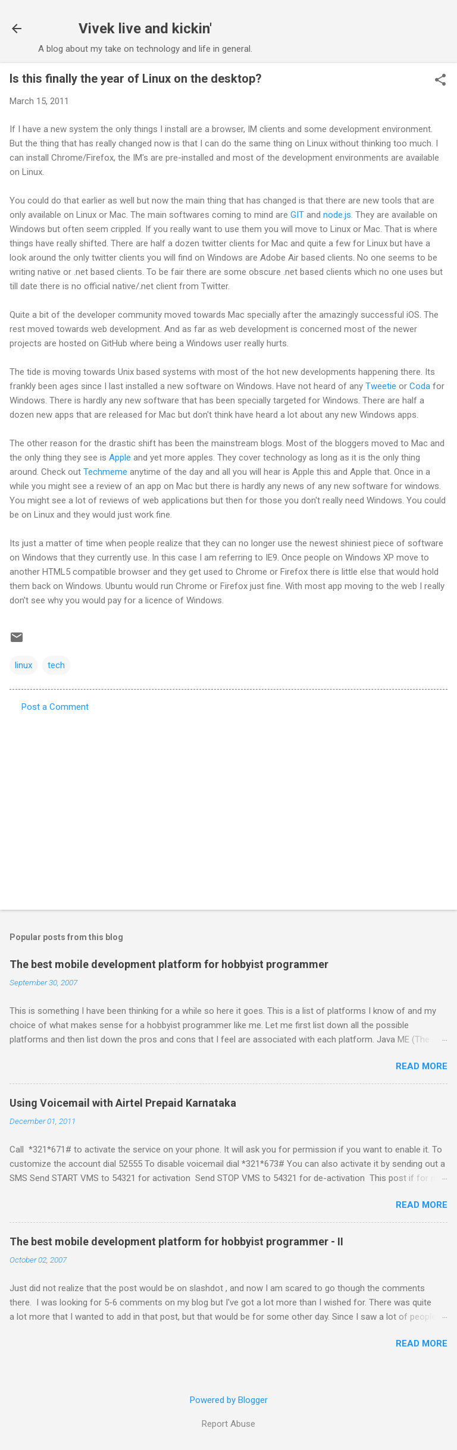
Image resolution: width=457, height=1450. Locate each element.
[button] (440, 81)
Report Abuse (228, 1423)
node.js (337, 214)
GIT (297, 214)
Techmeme (105, 471)
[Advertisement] (228, 807)
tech (56, 665)
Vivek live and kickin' (145, 28)
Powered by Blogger (229, 1400)
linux (23, 665)
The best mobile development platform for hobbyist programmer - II (176, 1241)
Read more (421, 1066)
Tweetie (380, 386)
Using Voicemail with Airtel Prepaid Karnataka (123, 1103)
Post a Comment (55, 706)
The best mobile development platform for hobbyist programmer (169, 964)
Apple (120, 457)
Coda (419, 386)
